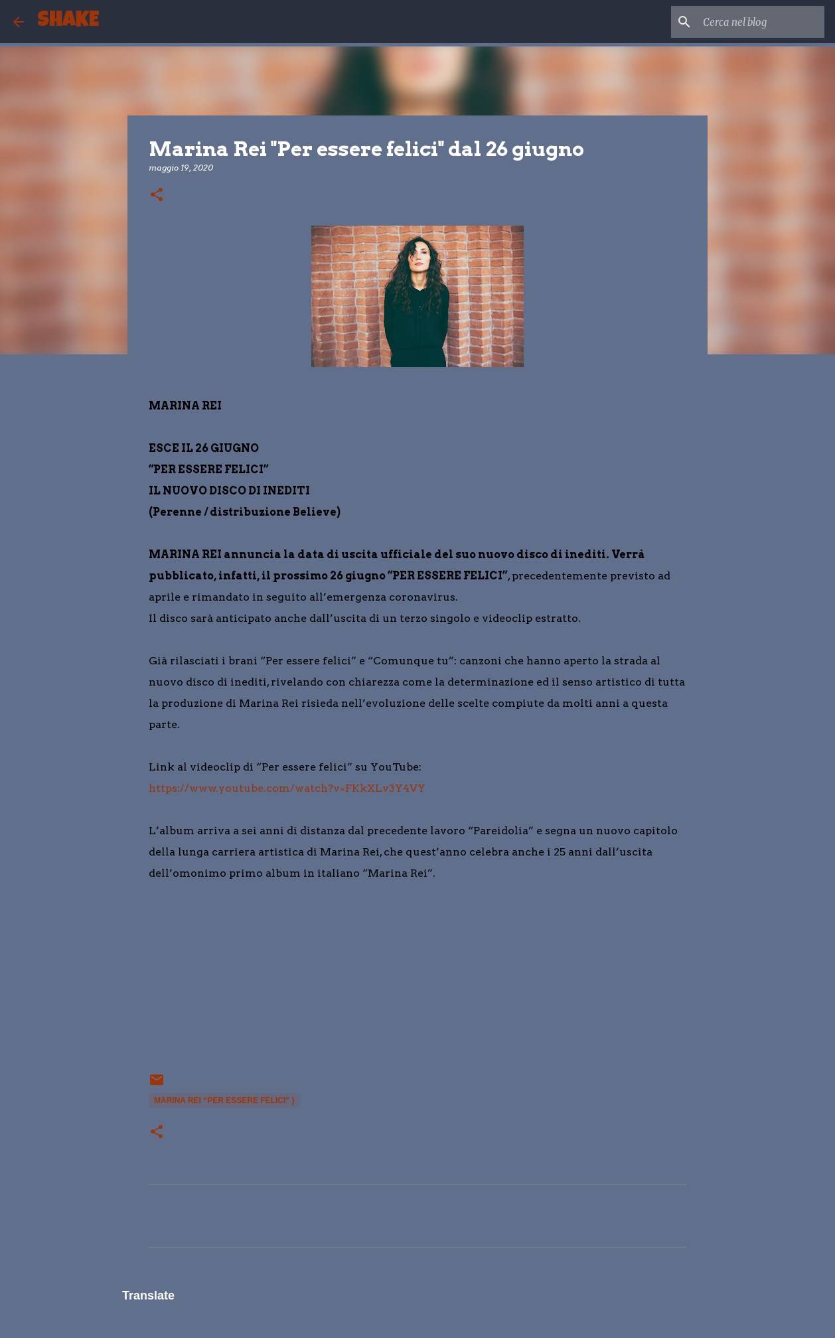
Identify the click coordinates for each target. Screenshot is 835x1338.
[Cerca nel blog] (754, 22)
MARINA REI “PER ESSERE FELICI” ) (224, 1100)
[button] (157, 195)
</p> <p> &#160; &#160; (188, 985)
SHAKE (68, 22)
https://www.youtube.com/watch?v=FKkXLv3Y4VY (287, 788)
